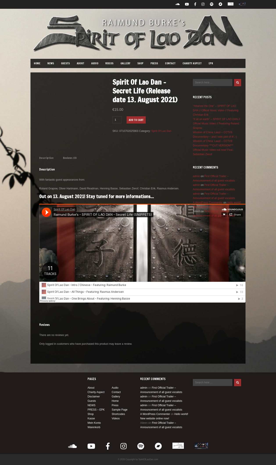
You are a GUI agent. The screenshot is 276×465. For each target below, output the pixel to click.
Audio (94, 63)
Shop (140, 63)
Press (154, 63)
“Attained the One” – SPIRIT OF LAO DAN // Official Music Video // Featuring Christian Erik (215, 110)
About (80, 63)
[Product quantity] (117, 119)
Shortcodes (118, 414)
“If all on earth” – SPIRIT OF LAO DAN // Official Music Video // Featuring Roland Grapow (216, 123)
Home (37, 63)
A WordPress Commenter (208, 202)
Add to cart (136, 120)
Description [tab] (46, 158)
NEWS (50, 63)
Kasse (91, 418)
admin (196, 176)
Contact (170, 63)
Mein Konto (94, 422)
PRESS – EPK (96, 409)
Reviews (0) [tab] (70, 158)
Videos (109, 63)
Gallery (125, 63)
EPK (211, 63)
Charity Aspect (192, 63)
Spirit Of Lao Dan (161, 131)
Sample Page (119, 409)
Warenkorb (94, 427)
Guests (65, 63)
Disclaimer (94, 396)
